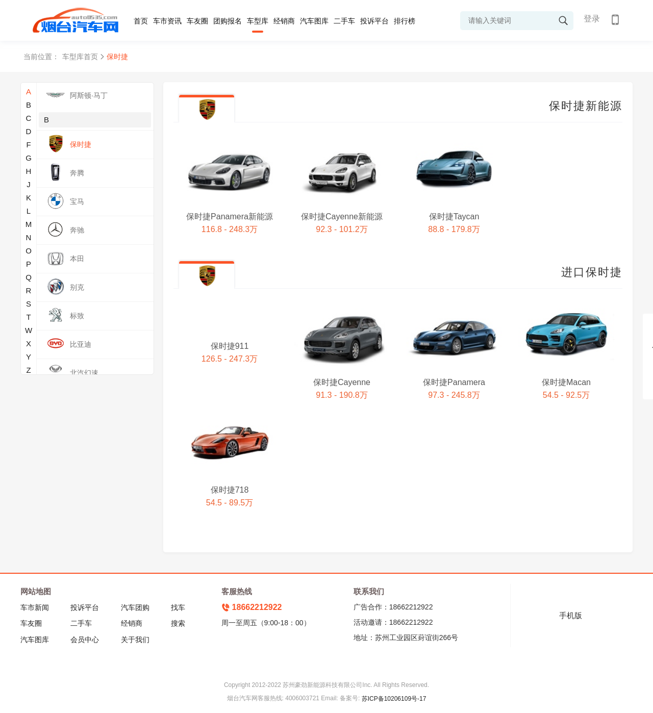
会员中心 (84, 639)
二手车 (344, 21)
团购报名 (227, 21)
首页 (141, 21)
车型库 (257, 21)
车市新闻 (34, 607)
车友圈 (197, 21)
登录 (592, 18)
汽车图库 (314, 21)
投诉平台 (374, 21)
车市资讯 (167, 21)
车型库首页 (80, 57)
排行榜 (404, 21)
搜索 (178, 623)
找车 (178, 607)
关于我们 (135, 639)
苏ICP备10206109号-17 (394, 698)
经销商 (284, 21)
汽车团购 (135, 607)
